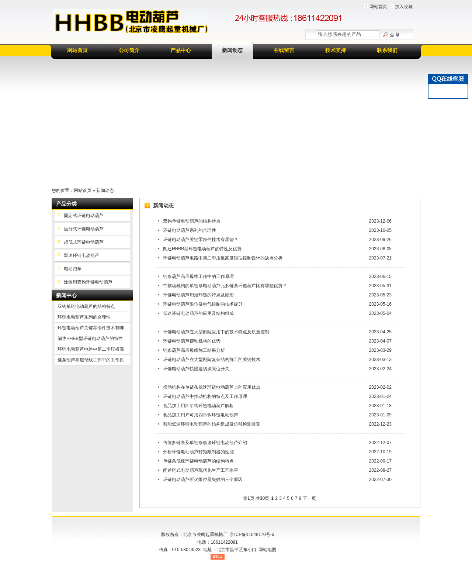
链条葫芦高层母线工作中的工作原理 (198, 276)
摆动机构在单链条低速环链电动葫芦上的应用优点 (211, 387)
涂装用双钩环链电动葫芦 (88, 282)
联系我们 (387, 50)
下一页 (309, 498)
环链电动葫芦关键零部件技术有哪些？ (200, 239)
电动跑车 (72, 268)
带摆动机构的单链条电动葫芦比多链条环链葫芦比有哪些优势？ (225, 285)
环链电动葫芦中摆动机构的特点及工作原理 (205, 396)
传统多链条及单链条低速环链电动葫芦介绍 (205, 442)
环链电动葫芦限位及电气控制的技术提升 (203, 304)
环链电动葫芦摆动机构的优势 (192, 341)
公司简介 (129, 50)
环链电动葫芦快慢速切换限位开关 (196, 368)
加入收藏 (404, 6)
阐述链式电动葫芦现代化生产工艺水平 (200, 470)
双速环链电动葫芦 (81, 255)
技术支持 (335, 50)
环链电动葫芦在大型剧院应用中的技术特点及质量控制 (216, 331)
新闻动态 (232, 50)
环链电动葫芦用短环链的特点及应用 (198, 295)
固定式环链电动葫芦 (84, 215)
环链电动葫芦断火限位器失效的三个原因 (203, 479)
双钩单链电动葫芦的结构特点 (192, 221)
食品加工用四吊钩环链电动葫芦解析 (198, 405)
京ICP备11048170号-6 (252, 534)
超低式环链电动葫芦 (84, 242)
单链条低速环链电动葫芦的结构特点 (198, 461)
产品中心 (180, 50)
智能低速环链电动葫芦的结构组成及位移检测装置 (211, 424)
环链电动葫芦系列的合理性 (189, 230)
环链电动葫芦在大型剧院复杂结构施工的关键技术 (211, 359)
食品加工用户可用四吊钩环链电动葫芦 (200, 414)
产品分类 (66, 204)
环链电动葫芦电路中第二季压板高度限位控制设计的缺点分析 (222, 258)
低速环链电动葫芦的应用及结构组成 (198, 313)
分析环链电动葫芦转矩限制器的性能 (198, 451)
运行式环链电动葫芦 (84, 228)
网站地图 (267, 549)
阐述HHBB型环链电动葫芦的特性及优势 (202, 248)
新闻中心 (66, 295)
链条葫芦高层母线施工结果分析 (194, 350)
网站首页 (378, 6)
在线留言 (284, 50)
